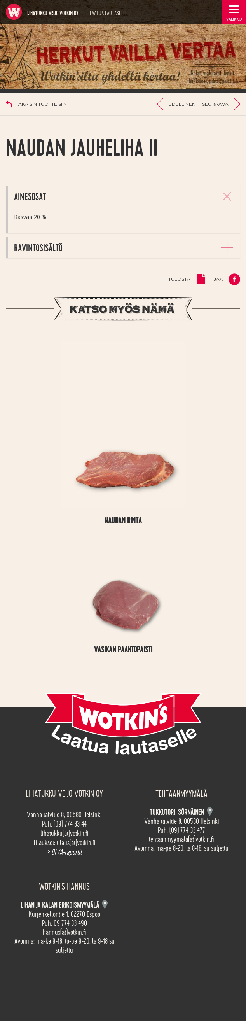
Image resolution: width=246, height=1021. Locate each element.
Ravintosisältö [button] (38, 248)
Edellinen (182, 104)
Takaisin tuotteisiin (41, 104)
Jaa (218, 279)
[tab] (124, 196)
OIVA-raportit (64, 852)
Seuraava (215, 104)
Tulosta (179, 279)
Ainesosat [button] (30, 197)
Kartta (105, 904)
